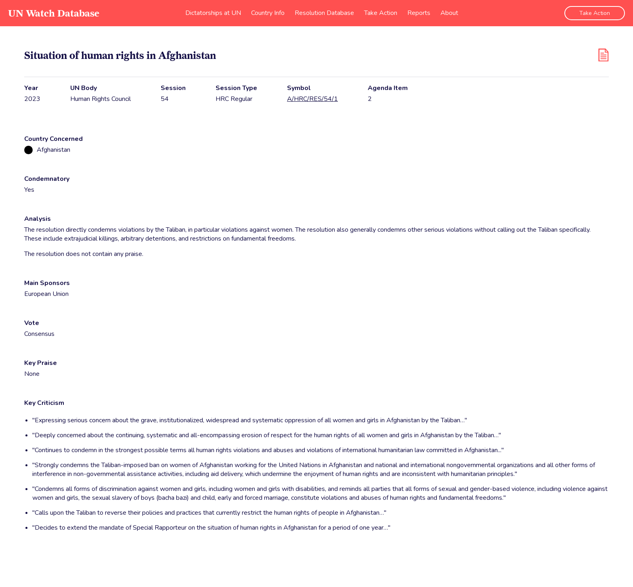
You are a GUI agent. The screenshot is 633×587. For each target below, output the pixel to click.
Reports (418, 12)
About (449, 12)
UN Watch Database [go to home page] (53, 13)
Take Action (380, 12)
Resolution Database (324, 12)
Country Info (268, 12)
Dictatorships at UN (213, 12)
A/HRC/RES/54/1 (312, 98)
